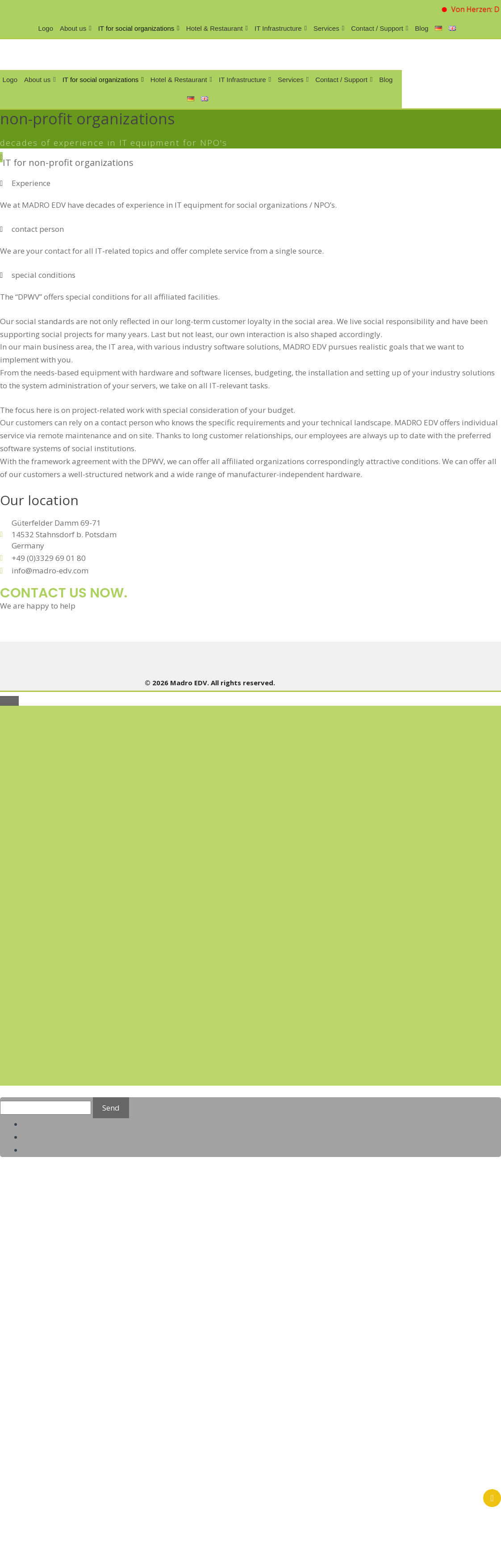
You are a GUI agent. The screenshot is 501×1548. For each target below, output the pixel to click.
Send (111, 1108)
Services (328, 28)
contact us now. (63, 593)
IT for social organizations (139, 28)
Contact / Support (379, 28)
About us (76, 28)
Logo (45, 28)
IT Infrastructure (281, 28)
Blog (421, 28)
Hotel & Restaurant (217, 28)
